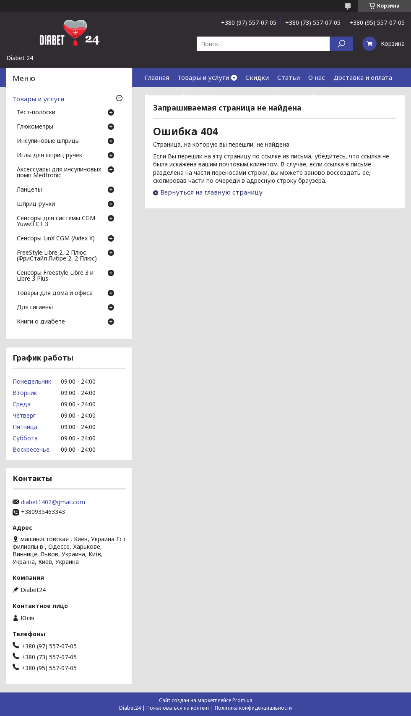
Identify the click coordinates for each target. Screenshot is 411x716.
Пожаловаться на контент (177, 707)
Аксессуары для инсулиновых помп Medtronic (59, 172)
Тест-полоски (36, 112)
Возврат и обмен (171, 96)
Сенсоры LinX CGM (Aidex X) (56, 238)
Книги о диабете (41, 322)
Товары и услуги (203, 77)
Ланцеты (29, 190)
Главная (157, 77)
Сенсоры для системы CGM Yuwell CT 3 (56, 221)
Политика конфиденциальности (253, 707)
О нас (316, 77)
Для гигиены (35, 307)
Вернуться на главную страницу (211, 192)
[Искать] (341, 44)
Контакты (287, 96)
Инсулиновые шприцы (48, 141)
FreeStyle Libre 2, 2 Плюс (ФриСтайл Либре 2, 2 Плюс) (57, 256)
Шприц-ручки (36, 204)
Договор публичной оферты (189, 115)
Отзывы (323, 96)
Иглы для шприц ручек (49, 155)
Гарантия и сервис (234, 96)
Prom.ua (242, 700)
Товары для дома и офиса (55, 293)
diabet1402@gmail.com (53, 502)
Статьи (288, 77)
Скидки (257, 77)
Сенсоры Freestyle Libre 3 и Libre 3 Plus (55, 276)
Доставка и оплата (362, 77)
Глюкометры (35, 127)
